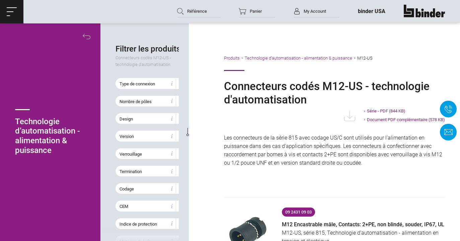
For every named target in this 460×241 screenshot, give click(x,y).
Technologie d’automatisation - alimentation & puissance (310, 58)
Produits (244, 58)
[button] (11, 11)
